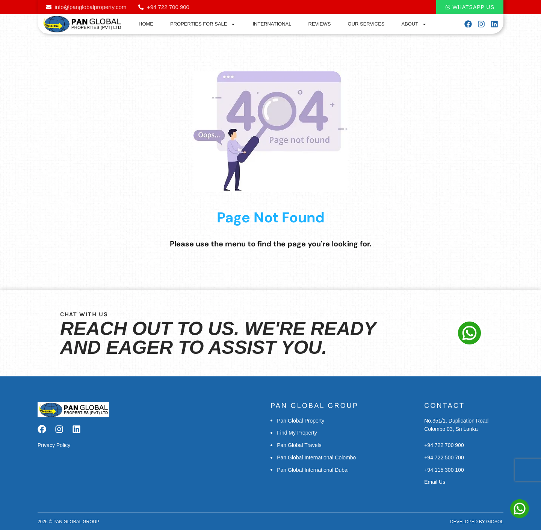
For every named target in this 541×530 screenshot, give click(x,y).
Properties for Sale (203, 24)
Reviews (319, 24)
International (271, 24)
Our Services (366, 24)
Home (146, 24)
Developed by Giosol (476, 521)
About (414, 24)
